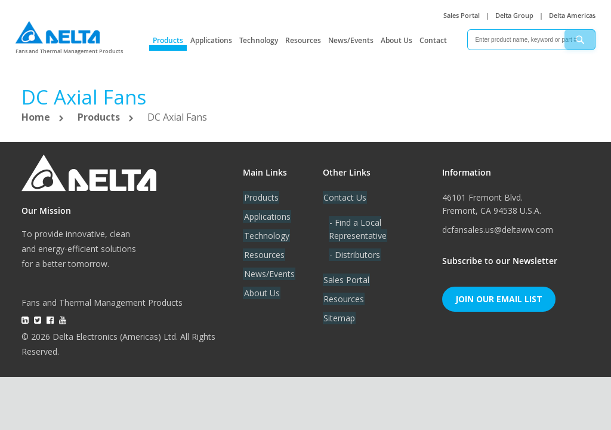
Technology (258, 40)
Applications (211, 40)
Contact (433, 40)
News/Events (351, 40)
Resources (303, 40)
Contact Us (344, 197)
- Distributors (354, 254)
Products (168, 40)
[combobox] (531, 39)
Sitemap (338, 318)
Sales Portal (461, 15)
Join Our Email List (498, 299)
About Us (396, 40)
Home (37, 117)
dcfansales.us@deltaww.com (497, 229)
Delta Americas (572, 15)
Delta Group (514, 15)
